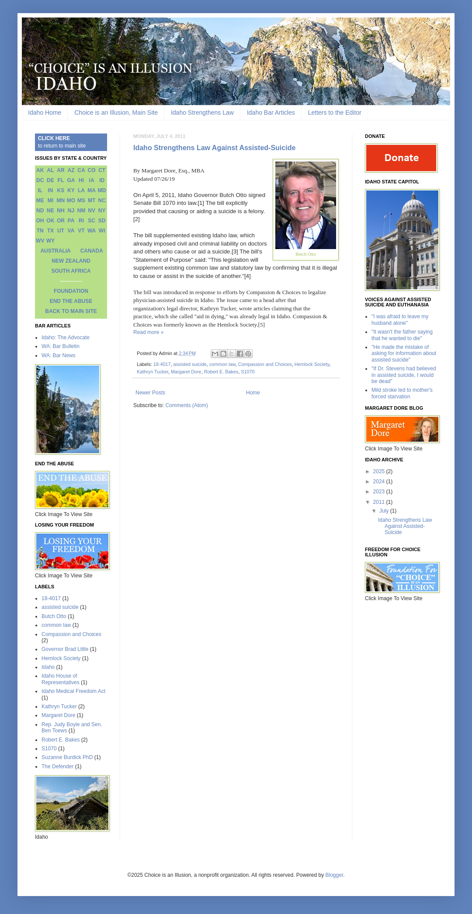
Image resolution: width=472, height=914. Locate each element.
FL (61, 180)
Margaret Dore (186, 371)
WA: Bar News (59, 355)
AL (50, 170)
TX (50, 231)
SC (91, 221)
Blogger (335, 875)
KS (61, 190)
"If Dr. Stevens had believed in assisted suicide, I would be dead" (403, 375)
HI (81, 180)
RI (81, 221)
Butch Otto (54, 616)
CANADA (91, 251)
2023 (379, 492)
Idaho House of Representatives (61, 679)
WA (91, 231)
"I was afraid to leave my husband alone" (399, 319)
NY (102, 210)
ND (40, 210)
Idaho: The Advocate (66, 337)
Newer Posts (150, 393)
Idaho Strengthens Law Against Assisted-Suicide (214, 147)
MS (81, 200)
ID (101, 180)
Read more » (148, 332)
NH (60, 210)
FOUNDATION (71, 291)
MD (102, 190)
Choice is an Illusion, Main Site (116, 112)
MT (91, 200)
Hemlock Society (312, 364)
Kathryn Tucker (152, 371)
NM (81, 210)
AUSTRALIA (55, 251)
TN (40, 231)
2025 (379, 471)
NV (91, 210)
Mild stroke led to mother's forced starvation (402, 393)
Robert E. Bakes (221, 371)
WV (40, 241)
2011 (379, 502)
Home (253, 393)
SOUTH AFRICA (70, 271)
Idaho (48, 667)
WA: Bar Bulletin (61, 346)
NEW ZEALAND (71, 261)
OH (40, 221)
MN (61, 200)
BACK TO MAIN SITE (71, 311)
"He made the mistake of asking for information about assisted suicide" (403, 353)
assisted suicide (189, 364)
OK (50, 221)
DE (50, 180)
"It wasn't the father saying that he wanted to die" (402, 335)
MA (91, 190)
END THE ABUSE (71, 301)
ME (40, 200)
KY (71, 190)
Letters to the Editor (334, 112)
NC (102, 200)
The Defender (57, 766)
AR (60, 170)
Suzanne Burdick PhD (67, 757)
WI (102, 231)
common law (222, 364)
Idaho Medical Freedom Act (73, 691)
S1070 (247, 371)
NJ (71, 210)
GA (71, 180)
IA (91, 180)
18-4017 (162, 364)
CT (101, 170)
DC (40, 180)
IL (40, 190)
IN (50, 190)
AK (40, 170)
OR (61, 221)
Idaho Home (44, 112)
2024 (379, 481)
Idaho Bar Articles (271, 112)
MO (71, 200)
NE (50, 210)
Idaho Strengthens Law (202, 112)
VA (71, 231)
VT (81, 231)
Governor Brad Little (65, 649)
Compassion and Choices (265, 364)
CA (81, 170)
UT (60, 231)
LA (81, 190)
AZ (70, 170)
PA (71, 221)
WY (50, 241)
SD (102, 221)
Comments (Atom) (186, 405)
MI (50, 200)
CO (92, 170)
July (384, 511)
